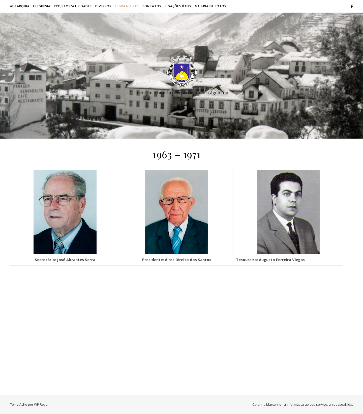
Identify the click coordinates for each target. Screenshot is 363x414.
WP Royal (41, 404)
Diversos (103, 6)
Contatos (151, 6)
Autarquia (19, 6)
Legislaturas (127, 6)
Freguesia (41, 6)
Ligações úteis (178, 6)
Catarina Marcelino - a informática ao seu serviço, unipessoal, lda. (302, 404)
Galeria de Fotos (210, 6)
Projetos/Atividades (73, 6)
